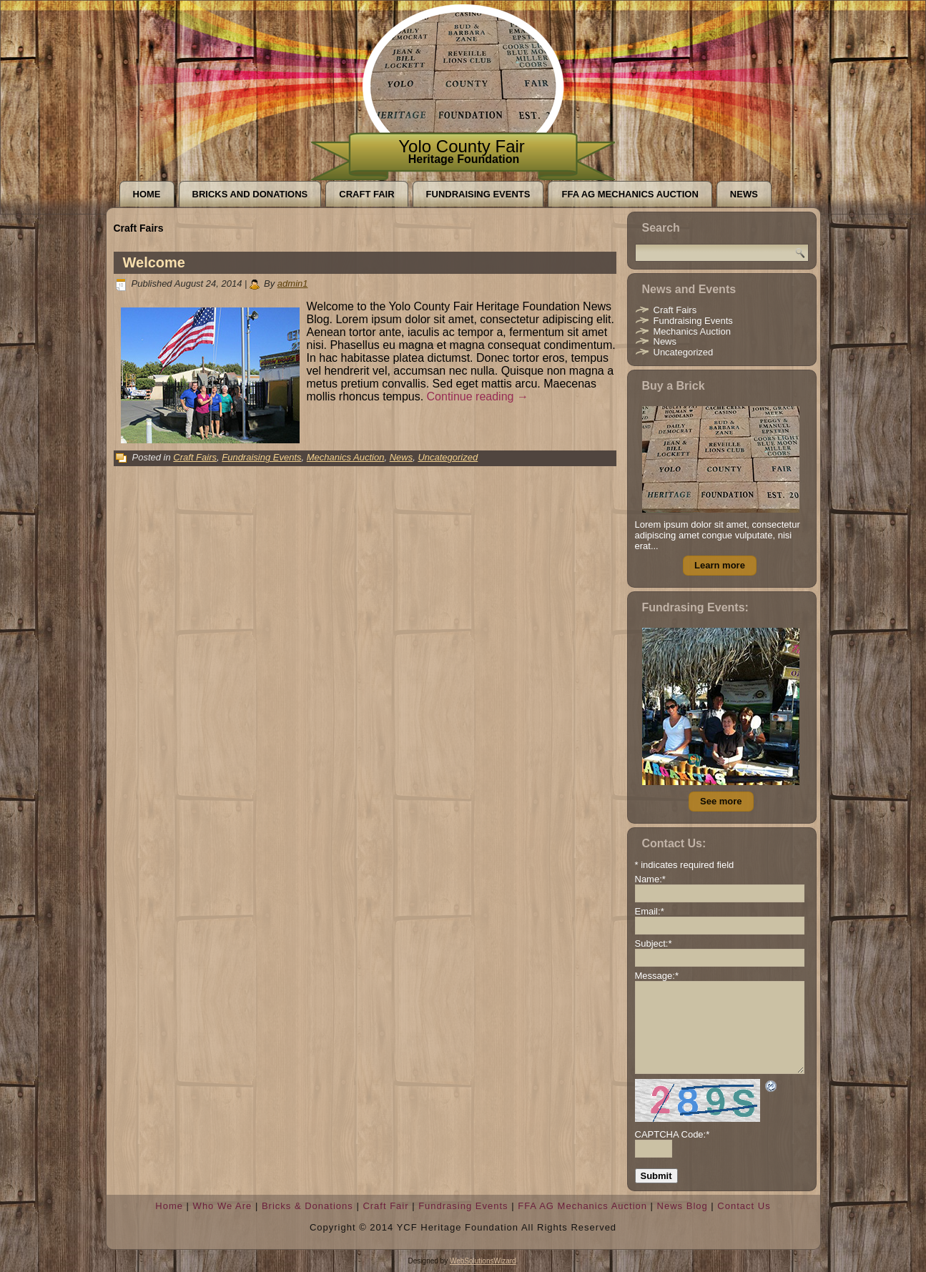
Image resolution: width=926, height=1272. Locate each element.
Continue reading (477, 396)
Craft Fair (366, 194)
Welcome (154, 262)
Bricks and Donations (250, 194)
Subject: (653, 943)
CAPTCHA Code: (672, 1134)
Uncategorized (448, 457)
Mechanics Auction (346, 457)
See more (721, 801)
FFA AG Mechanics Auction (629, 194)
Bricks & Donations (307, 1205)
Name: (650, 879)
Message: (657, 975)
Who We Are (222, 1205)
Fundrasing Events (463, 1205)
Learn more (719, 565)
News (744, 194)
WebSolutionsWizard (483, 1261)
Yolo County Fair (461, 146)
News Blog (682, 1205)
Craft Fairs (195, 457)
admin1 (292, 283)
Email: (649, 911)
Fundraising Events (478, 194)
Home (147, 194)
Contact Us (743, 1205)
